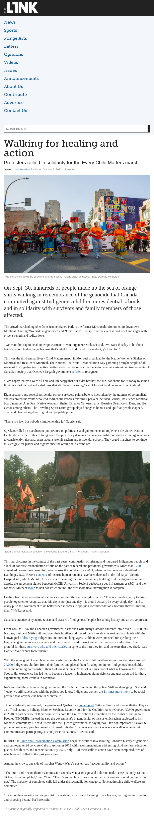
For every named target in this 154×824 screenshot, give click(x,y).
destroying (30, 637)
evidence (42, 574)
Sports (10, 30)
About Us (13, 86)
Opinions (13, 54)
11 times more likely (117, 691)
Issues (10, 70)
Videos (11, 62)
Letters (11, 46)
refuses (76, 371)
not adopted (86, 705)
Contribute (15, 94)
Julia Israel (20, 169)
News (10, 22)
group (31, 588)
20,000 (8, 664)
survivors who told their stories (47, 646)
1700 (137, 566)
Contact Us (15, 110)
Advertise (14, 102)
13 (75, 750)
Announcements (21, 78)
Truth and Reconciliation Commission (44, 741)
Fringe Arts (15, 38)
